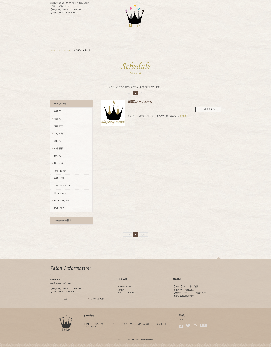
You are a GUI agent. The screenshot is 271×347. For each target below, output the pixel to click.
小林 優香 (58, 148)
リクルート (161, 324)
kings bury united (62, 186)
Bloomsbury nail (61, 200)
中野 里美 (58, 133)
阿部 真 (57, 118)
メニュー (114, 324)
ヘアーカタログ (144, 324)
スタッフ (128, 324)
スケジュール (65, 50)
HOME (87, 324)
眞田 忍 (183, 116)
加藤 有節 (59, 208)
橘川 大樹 (58, 163)
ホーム (53, 50)
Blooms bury (60, 193)
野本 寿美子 (59, 126)
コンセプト (100, 324)
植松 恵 (57, 156)
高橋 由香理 (60, 171)
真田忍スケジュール (140, 101)
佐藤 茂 (57, 111)
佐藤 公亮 (59, 178)
